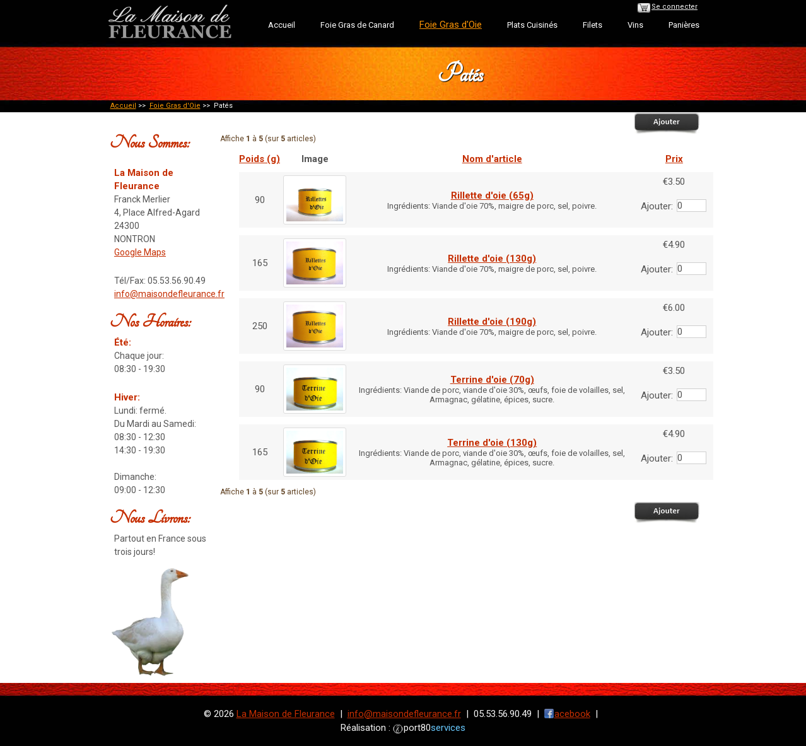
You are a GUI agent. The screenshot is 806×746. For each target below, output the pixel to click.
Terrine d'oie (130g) (492, 442)
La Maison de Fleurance (286, 714)
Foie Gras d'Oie (175, 106)
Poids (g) (259, 159)
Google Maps (140, 252)
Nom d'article (492, 159)
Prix (674, 159)
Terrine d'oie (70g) (492, 379)
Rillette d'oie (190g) (492, 321)
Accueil (281, 25)
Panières (684, 25)
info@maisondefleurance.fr (169, 294)
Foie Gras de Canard (357, 25)
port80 (434, 727)
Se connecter (674, 7)
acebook (572, 714)
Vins (635, 25)
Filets (592, 25)
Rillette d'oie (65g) (492, 195)
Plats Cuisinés (532, 25)
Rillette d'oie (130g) (492, 258)
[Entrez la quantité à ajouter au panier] (691, 205)
